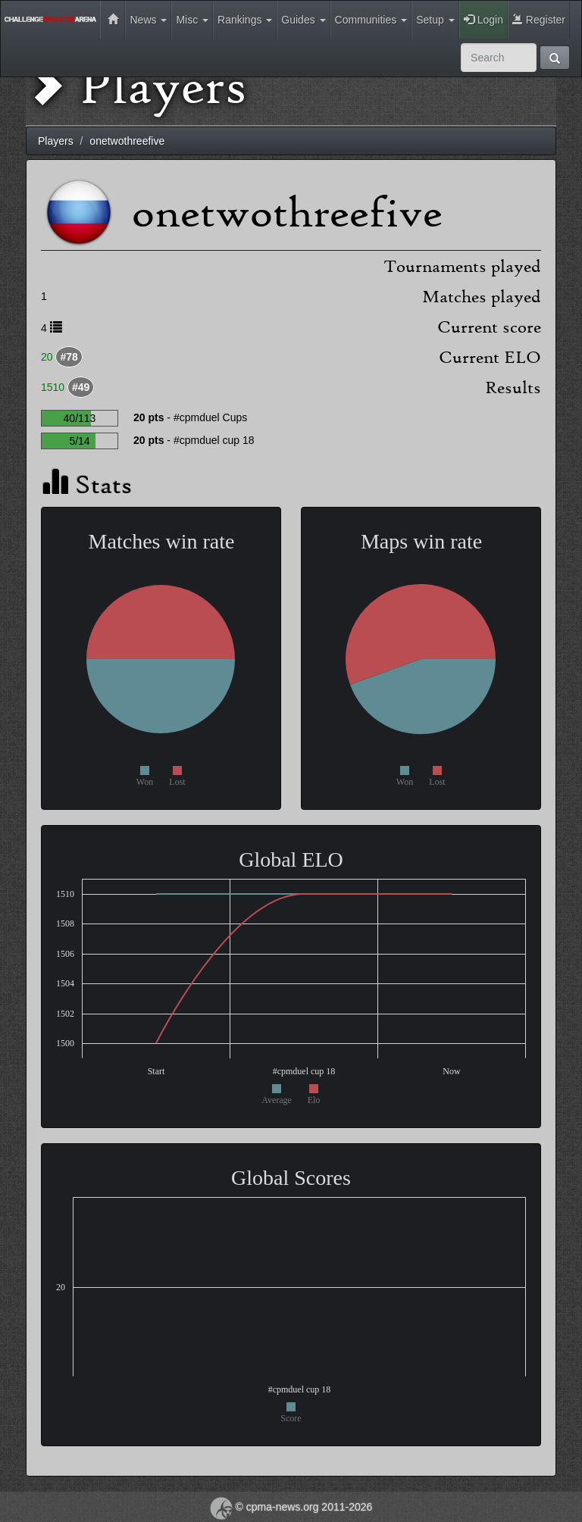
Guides (303, 20)
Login (483, 20)
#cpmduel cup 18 (214, 440)
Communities (371, 20)
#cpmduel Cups (210, 417)
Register (538, 20)
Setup (435, 20)
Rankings (244, 20)
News (148, 20)
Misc (192, 20)
